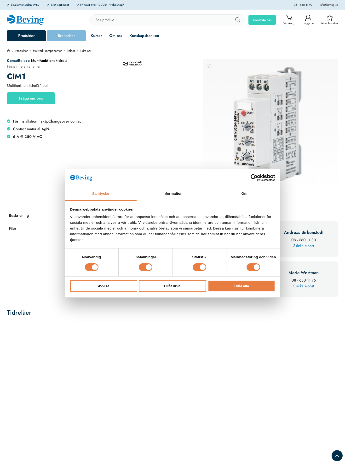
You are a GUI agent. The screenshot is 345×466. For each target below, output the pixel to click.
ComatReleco (18, 60)
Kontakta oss (262, 20)
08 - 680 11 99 (303, 5)
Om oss (115, 35)
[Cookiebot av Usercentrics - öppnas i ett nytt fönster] (254, 177)
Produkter (26, 35)
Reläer (71, 50)
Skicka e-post (303, 245)
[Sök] (237, 19)
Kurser (96, 35)
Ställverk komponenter (47, 50)
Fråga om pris (31, 98)
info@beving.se (329, 5)
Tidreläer (85, 50)
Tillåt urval (173, 286)
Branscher (66, 35)
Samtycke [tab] (100, 193)
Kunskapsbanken (144, 35)
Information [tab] (172, 193)
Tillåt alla (241, 286)
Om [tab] (244, 193)
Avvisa (103, 286)
